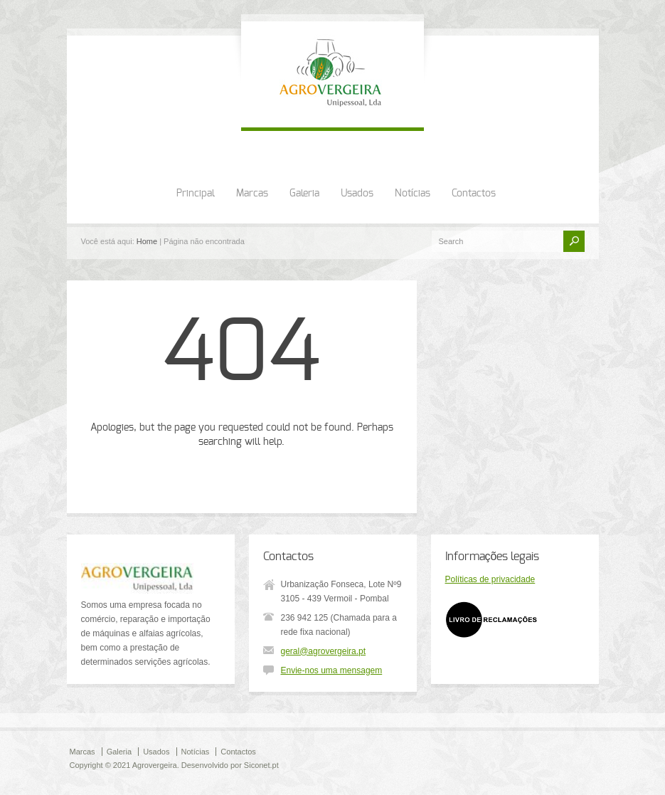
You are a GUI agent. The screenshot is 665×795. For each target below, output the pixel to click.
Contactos (474, 194)
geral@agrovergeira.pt (323, 651)
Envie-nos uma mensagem (332, 670)
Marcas (252, 194)
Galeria (304, 194)
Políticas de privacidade (490, 579)
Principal (195, 194)
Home (147, 241)
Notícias (413, 194)
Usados (357, 194)
